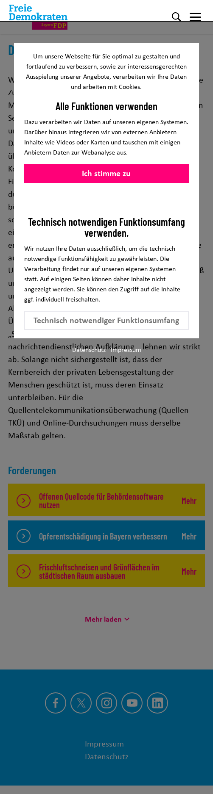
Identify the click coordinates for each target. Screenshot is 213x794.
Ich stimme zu (106, 173)
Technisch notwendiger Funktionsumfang (106, 320)
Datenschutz (89, 349)
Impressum (126, 349)
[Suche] (176, 17)
